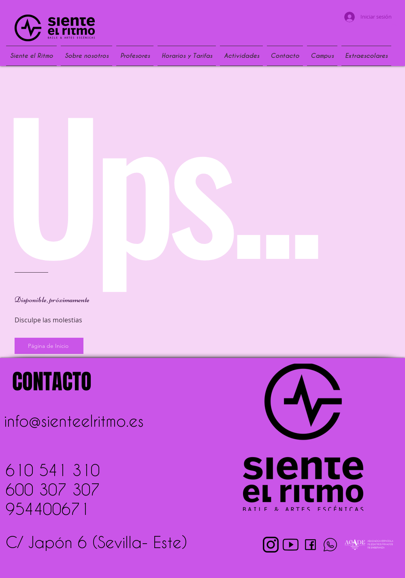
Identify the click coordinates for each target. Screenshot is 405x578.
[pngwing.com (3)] (290, 545)
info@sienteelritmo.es (74, 421)
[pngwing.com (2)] (310, 545)
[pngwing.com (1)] (271, 545)
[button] (394, 32)
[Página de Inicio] (49, 346)
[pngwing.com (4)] (330, 545)
